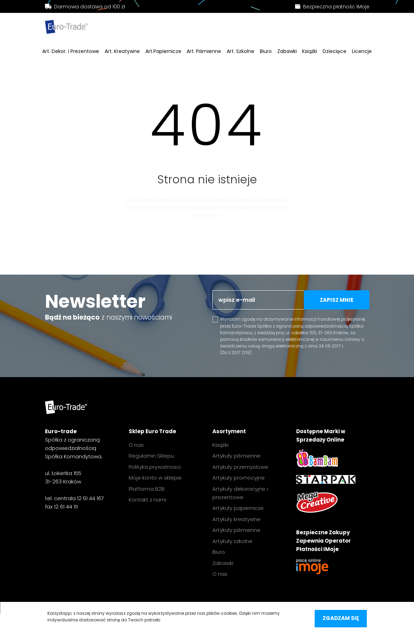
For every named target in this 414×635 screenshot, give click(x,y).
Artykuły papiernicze (238, 508)
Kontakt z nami (147, 499)
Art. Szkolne (240, 51)
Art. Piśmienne (204, 51)
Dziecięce (334, 51)
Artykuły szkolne (232, 541)
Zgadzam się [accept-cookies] (341, 618)
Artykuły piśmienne (236, 455)
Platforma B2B (147, 488)
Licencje (362, 51)
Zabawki (287, 51)
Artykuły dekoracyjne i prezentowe (240, 493)
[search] (141, 28)
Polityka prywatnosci (155, 466)
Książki (309, 51)
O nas (136, 445)
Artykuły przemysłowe (240, 466)
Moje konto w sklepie (155, 477)
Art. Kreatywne (122, 51)
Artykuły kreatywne (236, 519)
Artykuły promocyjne (238, 477)
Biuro (266, 51)
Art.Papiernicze (163, 51)
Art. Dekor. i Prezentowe (70, 51)
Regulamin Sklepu (151, 455)
